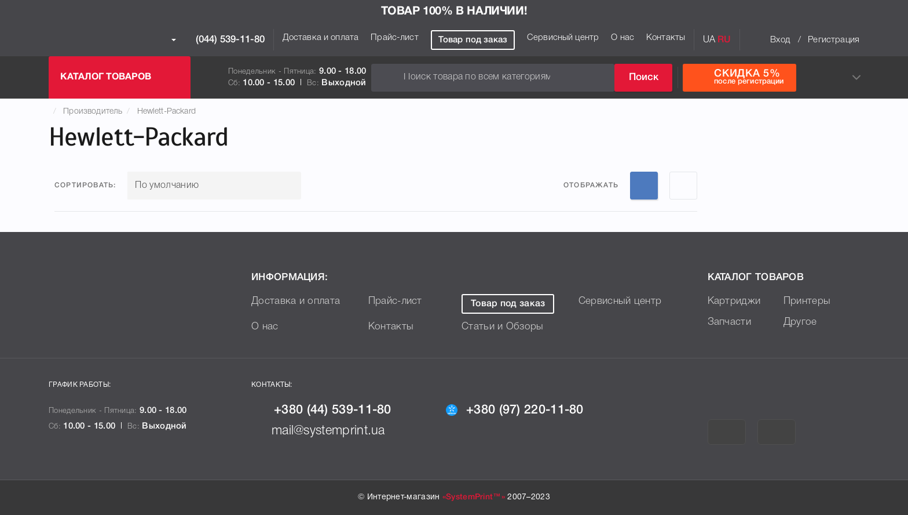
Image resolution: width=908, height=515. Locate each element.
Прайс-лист (395, 38)
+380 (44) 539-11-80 (326, 410)
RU (724, 40)
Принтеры (807, 301)
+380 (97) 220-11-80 (520, 410)
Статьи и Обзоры (504, 326)
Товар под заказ (472, 40)
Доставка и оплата (321, 38)
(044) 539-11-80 (218, 40)
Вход (780, 40)
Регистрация (833, 40)
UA (709, 40)
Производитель (92, 111)
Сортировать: (85, 185)
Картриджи (735, 301)
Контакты (665, 38)
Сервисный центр (563, 38)
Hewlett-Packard (166, 111)
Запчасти (730, 322)
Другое (800, 322)
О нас (622, 38)
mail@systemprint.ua (324, 431)
